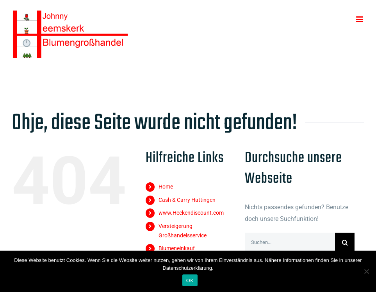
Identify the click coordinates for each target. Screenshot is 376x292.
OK (190, 280)
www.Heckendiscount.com (191, 213)
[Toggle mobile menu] (360, 19)
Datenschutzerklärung (187, 268)
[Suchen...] (290, 242)
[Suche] (345, 242)
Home (166, 186)
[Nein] (366, 271)
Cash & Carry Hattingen (187, 200)
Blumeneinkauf (177, 248)
